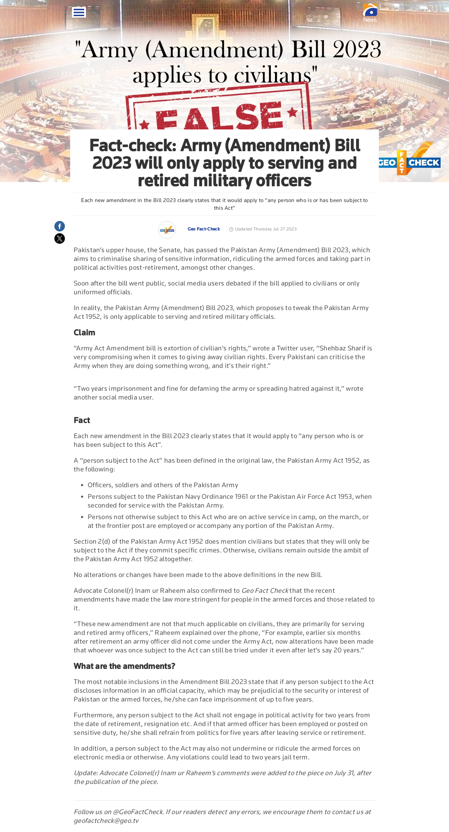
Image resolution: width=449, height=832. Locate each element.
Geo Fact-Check (204, 229)
